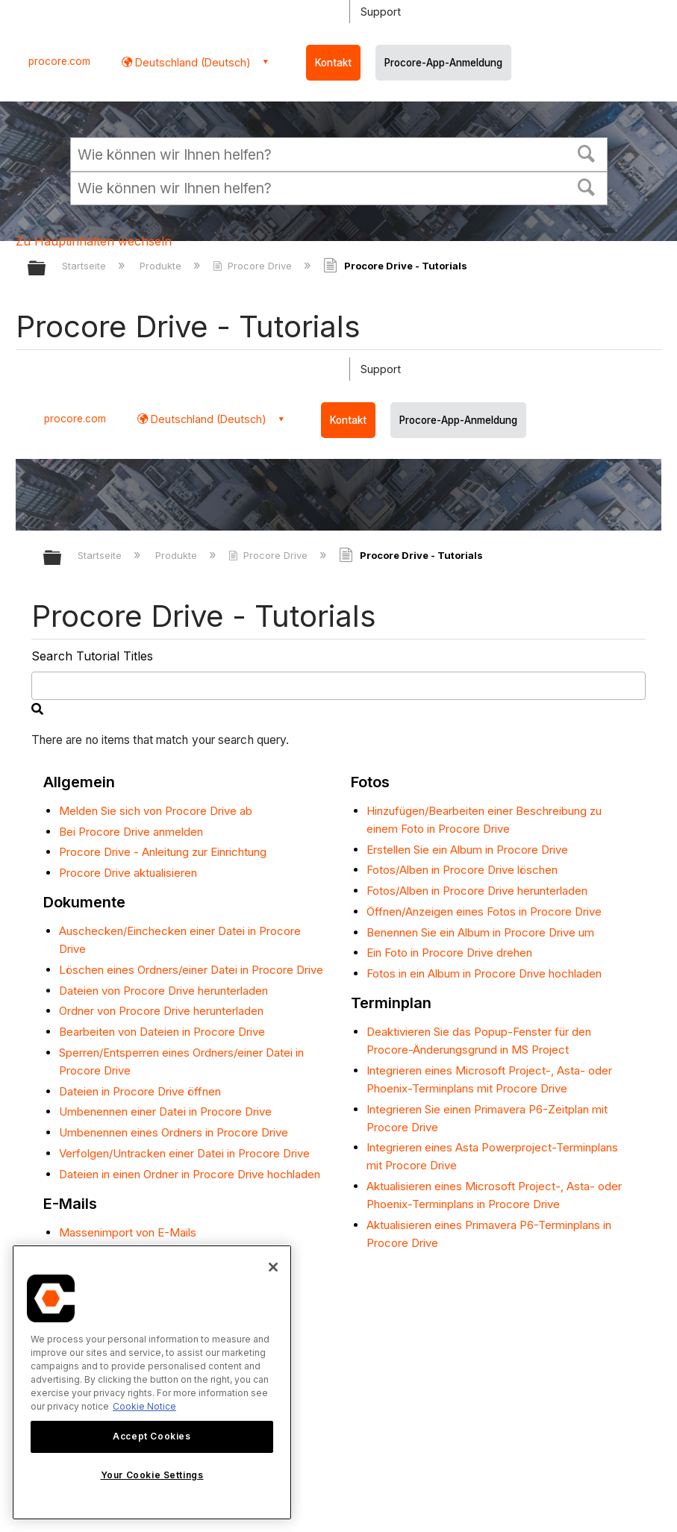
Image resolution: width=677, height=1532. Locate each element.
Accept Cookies (151, 1436)
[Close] (273, 1267)
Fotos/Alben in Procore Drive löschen (462, 870)
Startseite (85, 266)
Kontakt (333, 63)
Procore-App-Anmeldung (443, 63)
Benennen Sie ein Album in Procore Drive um (480, 932)
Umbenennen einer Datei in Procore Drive (165, 1111)
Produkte (162, 266)
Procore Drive (254, 266)
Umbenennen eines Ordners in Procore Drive (173, 1132)
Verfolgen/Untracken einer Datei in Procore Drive (184, 1153)
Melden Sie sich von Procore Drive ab (155, 811)
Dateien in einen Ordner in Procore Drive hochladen (189, 1174)
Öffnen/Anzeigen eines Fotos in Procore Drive (484, 911)
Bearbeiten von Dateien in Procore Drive (162, 1032)
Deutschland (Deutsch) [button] (191, 62)
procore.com (59, 61)
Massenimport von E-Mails (127, 1232)
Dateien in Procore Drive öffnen (140, 1091)
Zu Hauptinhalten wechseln (94, 241)
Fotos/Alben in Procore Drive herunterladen (476, 891)
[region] (152, 1382)
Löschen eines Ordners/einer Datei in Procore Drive (191, 970)
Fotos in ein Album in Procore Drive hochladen (484, 973)
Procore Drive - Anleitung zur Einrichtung (162, 852)
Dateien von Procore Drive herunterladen (163, 991)
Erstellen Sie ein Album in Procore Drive (467, 849)
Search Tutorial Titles (92, 655)
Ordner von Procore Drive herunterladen (161, 1011)
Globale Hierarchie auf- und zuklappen (46, 269)
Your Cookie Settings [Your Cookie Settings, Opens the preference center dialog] (152, 1475)
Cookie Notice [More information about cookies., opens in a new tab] (144, 1406)
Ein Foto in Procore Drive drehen (449, 952)
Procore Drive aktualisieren (128, 873)
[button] (586, 152)
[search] (338, 686)
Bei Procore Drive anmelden (131, 832)
